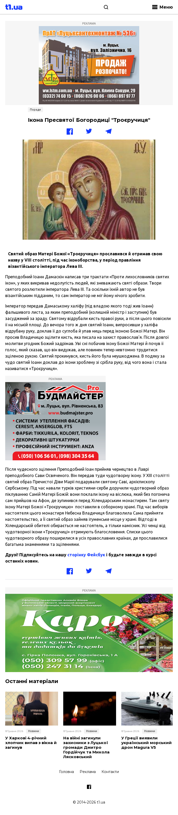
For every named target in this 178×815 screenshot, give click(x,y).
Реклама (88, 771)
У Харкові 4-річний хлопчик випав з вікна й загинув (31, 743)
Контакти (110, 771)
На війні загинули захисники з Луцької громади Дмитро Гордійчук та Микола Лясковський (86, 747)
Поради (35, 109)
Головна (66, 771)
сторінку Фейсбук (86, 554)
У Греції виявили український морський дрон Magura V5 (146, 743)
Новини (33, 731)
